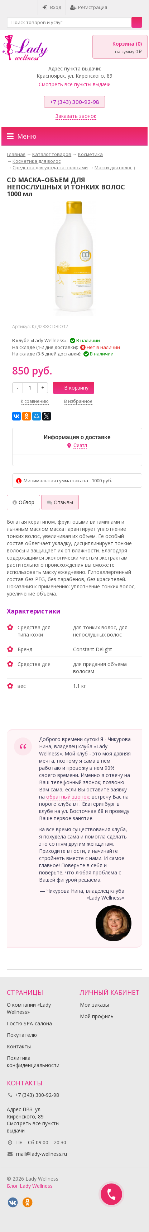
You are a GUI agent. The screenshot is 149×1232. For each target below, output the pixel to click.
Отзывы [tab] (60, 502)
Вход (51, 7)
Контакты (19, 1046)
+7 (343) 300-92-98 (74, 101)
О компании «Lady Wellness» (29, 1008)
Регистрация (88, 7)
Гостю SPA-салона (29, 1023)
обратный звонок (67, 796)
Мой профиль (97, 1016)
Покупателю (22, 1034)
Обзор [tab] (23, 502)
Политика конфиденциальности (33, 1061)
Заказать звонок (76, 115)
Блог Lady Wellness (30, 1185)
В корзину (72, 387)
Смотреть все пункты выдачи (75, 84)
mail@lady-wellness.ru (41, 1153)
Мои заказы (94, 1004)
